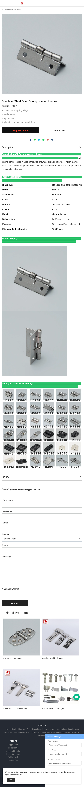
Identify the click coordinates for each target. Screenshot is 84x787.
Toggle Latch (13, 745)
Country (5, 534)
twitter (39, 140)
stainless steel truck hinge (52, 658)
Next (79, 54)
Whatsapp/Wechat (10, 589)
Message (6, 556)
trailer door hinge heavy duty (15, 708)
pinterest (47, 140)
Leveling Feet (13, 760)
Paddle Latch (13, 757)
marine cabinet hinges (12, 658)
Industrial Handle (13, 751)
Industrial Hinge (14, 9)
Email (5, 523)
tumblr (52, 140)
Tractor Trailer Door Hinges (53, 708)
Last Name (7, 511)
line (35, 140)
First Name (7, 500)
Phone (5, 545)
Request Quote (20, 130)
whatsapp (43, 140)
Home (4, 9)
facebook (30, 140)
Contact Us (59, 130)
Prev (5, 54)
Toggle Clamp (13, 748)
